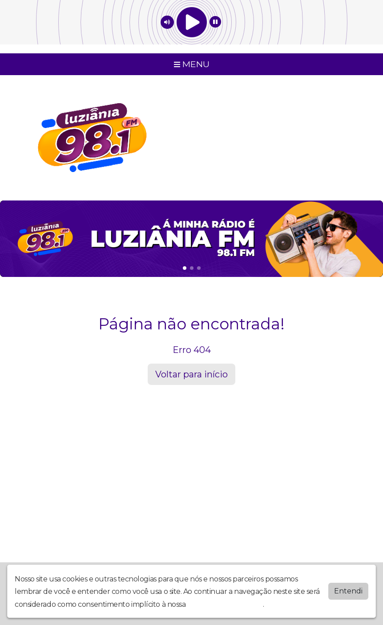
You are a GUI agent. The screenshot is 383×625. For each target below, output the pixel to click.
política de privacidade (225, 602)
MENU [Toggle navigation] (192, 64)
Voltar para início (191, 374)
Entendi (348, 589)
